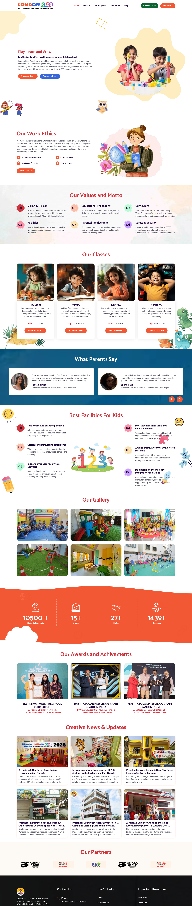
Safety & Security (146, 223)
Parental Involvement (95, 223)
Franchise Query (28, 76)
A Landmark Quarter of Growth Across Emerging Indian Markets (39, 772)
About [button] (86, 6)
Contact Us (167, 5)
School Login (143, 902)
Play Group (35, 305)
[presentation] (172, 399)
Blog (126, 6)
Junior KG (116, 305)
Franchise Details (149, 5)
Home (76, 6)
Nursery (76, 305)
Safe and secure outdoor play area (45, 426)
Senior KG (156, 305)
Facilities (33, 223)
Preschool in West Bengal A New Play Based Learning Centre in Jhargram (149, 772)
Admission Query (50, 76)
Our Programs (100, 6)
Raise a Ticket (143, 897)
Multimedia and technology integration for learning (149, 471)
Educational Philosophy (96, 206)
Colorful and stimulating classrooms (46, 445)
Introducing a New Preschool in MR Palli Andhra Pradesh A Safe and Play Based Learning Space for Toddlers (93, 772)
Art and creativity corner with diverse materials (155, 449)
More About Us (26, 171)
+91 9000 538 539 (68, 902)
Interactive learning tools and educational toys (151, 427)
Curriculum (142, 206)
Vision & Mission (38, 206)
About (99, 897)
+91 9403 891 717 (82, 902)
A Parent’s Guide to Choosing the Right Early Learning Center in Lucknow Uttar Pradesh (147, 824)
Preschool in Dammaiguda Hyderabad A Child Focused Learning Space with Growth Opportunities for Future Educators (41, 824)
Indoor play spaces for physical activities (43, 465)
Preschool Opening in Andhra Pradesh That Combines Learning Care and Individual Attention (95, 824)
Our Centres (115, 6)
